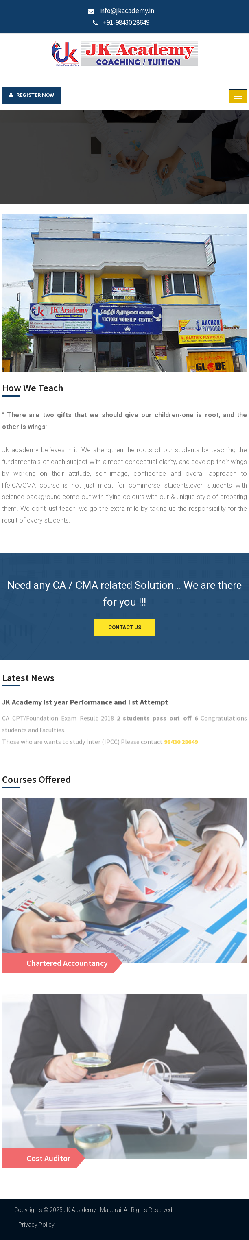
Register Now (31, 95)
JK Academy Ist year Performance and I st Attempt (85, 707)
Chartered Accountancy (67, 963)
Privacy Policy (36, 1224)
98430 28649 (181, 746)
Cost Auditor (48, 1158)
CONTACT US (124, 627)
